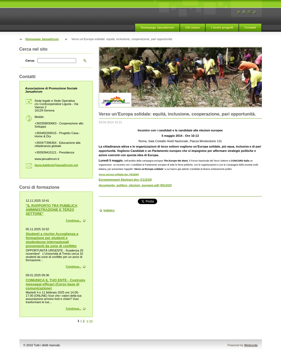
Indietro (109, 210)
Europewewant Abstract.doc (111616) (125, 179)
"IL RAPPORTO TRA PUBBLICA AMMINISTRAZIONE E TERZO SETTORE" (52, 210)
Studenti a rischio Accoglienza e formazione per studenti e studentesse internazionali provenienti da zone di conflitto (52, 240)
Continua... (74, 220)
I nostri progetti (222, 27)
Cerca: (30, 60)
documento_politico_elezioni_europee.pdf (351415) (135, 185)
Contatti (250, 27)
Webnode (251, 345)
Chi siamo (192, 27)
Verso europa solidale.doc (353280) (119, 174)
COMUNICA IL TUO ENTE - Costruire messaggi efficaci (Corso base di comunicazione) (55, 284)
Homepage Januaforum (157, 27)
